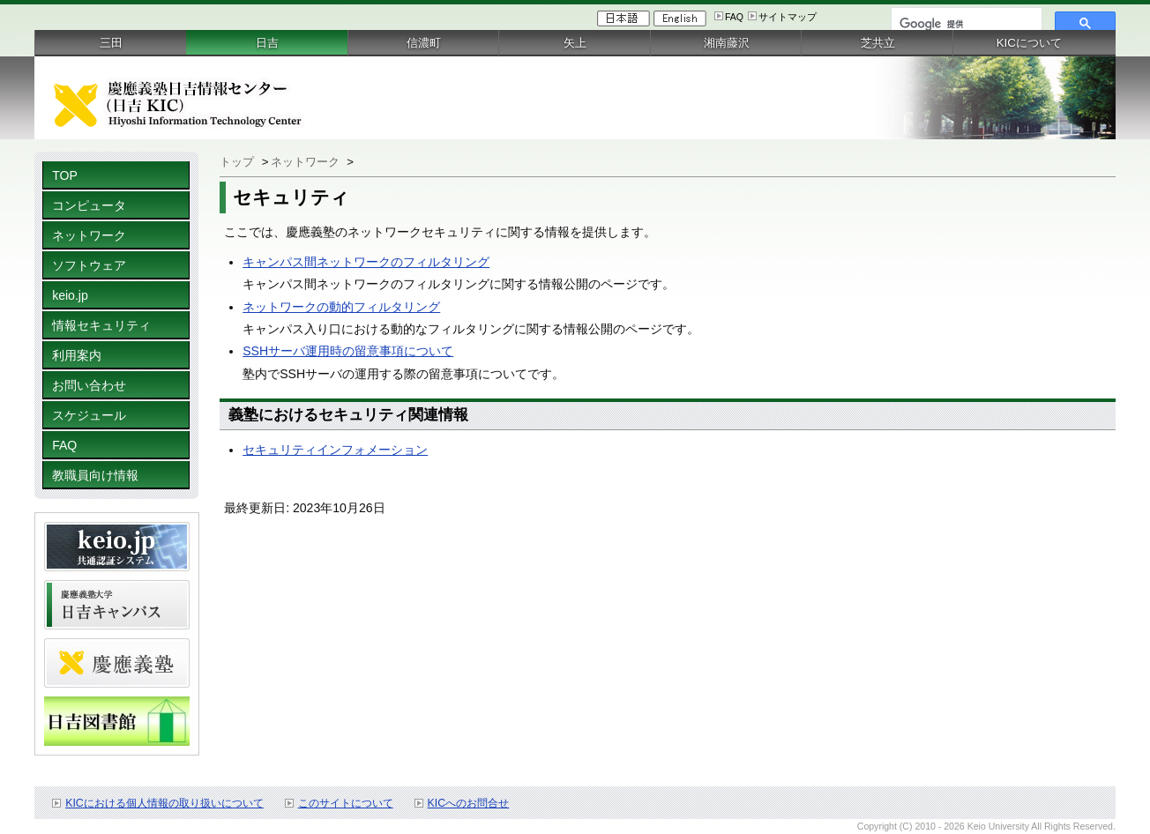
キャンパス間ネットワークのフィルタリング (366, 262)
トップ (237, 161)
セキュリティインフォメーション (335, 450)
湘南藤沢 (727, 42)
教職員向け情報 (95, 475)
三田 (111, 42)
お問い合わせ (89, 385)
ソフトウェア (89, 265)
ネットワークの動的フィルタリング (341, 307)
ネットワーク (89, 235)
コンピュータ (89, 205)
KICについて (1029, 42)
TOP (65, 175)
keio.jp (70, 295)
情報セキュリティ (101, 325)
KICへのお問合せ (469, 803)
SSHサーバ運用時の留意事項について (348, 351)
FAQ (734, 16)
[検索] (965, 24)
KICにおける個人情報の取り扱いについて (164, 803)
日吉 (267, 42)
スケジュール (89, 415)
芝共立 (878, 42)
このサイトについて (345, 803)
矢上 (575, 42)
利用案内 (76, 355)
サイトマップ (787, 16)
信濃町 (424, 42)
